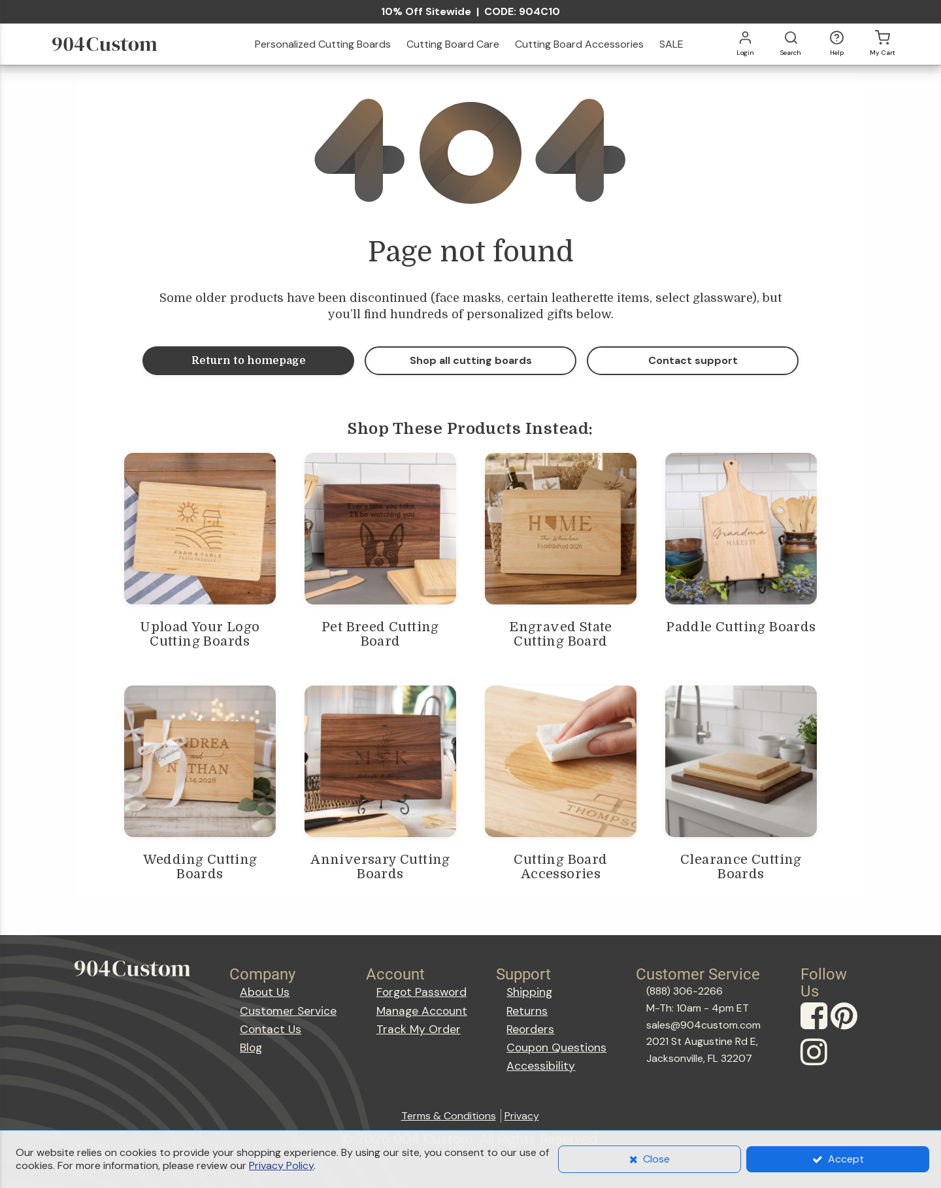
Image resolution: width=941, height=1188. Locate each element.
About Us (264, 992)
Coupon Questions (556, 1047)
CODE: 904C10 (522, 11)
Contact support (693, 360)
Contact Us (270, 1029)
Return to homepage (248, 361)
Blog (251, 1047)
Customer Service (288, 1011)
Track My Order (418, 1029)
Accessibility (540, 1066)
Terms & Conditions (448, 1116)
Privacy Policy (281, 1165)
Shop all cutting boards (471, 360)
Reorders (530, 1029)
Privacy (521, 1116)
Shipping (529, 992)
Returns (527, 1011)
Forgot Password (421, 992)
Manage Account (421, 1011)
